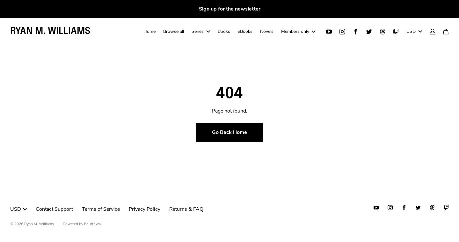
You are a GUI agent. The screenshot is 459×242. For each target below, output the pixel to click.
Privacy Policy (144, 209)
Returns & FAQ (186, 209)
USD (414, 31)
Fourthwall (93, 223)
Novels (266, 31)
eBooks (245, 31)
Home (149, 31)
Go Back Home (229, 132)
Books (224, 31)
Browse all (173, 31)
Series (201, 31)
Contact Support (54, 209)
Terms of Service (101, 209)
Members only (298, 31)
